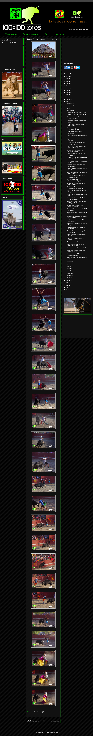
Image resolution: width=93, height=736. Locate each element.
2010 (67, 287)
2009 (67, 289)
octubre (69, 108)
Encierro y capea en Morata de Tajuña (76, 247)
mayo (68, 268)
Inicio (44, 721)
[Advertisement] (12, 56)
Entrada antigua (55, 721)
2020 (67, 88)
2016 (67, 97)
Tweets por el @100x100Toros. (10, 43)
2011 (67, 285)
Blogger (57, 732)
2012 (67, 282)
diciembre (70, 103)
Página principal (11, 34)
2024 (67, 79)
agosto (69, 261)
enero (68, 277)
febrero (69, 275)
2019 (67, 90)
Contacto (60, 34)
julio (68, 264)
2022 (67, 83)
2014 (67, 101)
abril (68, 271)
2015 (67, 99)
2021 (67, 85)
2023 (67, 81)
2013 (67, 280)
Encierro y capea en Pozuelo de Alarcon (77, 242)
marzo (69, 273)
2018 (67, 92)
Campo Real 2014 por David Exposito (76, 114)
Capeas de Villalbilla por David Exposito (77, 112)
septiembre (70, 110)
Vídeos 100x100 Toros (31, 34)
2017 (67, 94)
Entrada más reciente (33, 721)
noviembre (70, 106)
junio (68, 266)
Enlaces (48, 34)
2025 (67, 76)
